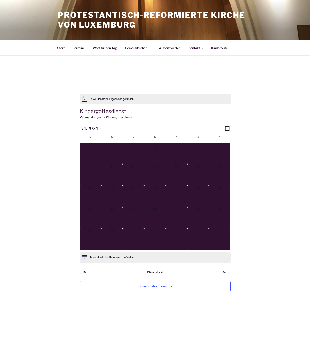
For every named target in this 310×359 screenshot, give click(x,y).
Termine (79, 48)
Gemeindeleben (138, 48)
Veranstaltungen (91, 117)
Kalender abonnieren (152, 286)
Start (61, 48)
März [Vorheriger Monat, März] (84, 272)
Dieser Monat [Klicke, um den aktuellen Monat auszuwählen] (155, 272)
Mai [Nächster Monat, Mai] (226, 272)
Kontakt (196, 48)
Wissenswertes (169, 48)
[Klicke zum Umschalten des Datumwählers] (91, 128)
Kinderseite (219, 48)
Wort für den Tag (105, 48)
